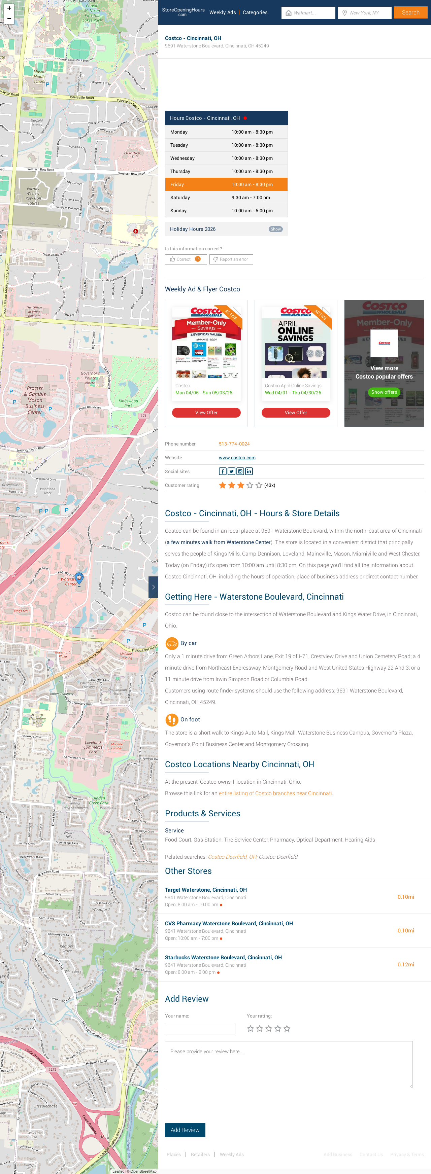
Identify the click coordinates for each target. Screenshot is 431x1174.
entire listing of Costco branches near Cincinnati (275, 793)
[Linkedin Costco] (249, 471)
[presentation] (216, 1110)
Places (174, 1154)
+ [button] (9, 9)
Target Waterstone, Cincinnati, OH (206, 890)
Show (276, 229)
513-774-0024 (234, 444)
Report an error (230, 259)
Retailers (200, 1154)
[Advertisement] (294, 89)
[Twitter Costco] (231, 471)
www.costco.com (237, 457)
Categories (255, 12)
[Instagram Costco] (240, 471)
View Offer (206, 412)
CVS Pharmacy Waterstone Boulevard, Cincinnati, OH (229, 923)
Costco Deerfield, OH (232, 857)
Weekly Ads (222, 12)
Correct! (185, 259)
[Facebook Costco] (223, 471)
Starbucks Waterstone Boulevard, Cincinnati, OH (223, 957)
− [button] (9, 19)
